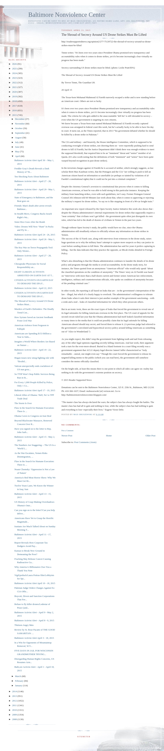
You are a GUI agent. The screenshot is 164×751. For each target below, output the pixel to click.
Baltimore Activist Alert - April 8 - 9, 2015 (34, 620)
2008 (14, 719)
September (20, 133)
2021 (14, 87)
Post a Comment (67, 431)
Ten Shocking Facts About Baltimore (31, 176)
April (18, 156)
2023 (14, 78)
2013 (14, 696)
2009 (14, 714)
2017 (14, 105)
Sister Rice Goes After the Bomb (29, 222)
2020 (14, 91)
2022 (14, 82)
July (17, 142)
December (20, 119)
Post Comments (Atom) (85, 442)
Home (109, 435)
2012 (14, 700)
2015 (14, 115)
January (19, 685)
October (19, 128)
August (18, 137)
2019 (14, 96)
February (19, 680)
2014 (14, 691)
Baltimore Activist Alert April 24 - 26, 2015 (34, 234)
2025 (14, 68)
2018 (14, 101)
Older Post (150, 435)
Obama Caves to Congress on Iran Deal (32, 416)
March (18, 676)
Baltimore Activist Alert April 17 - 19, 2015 (34, 390)
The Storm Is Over (23, 403)
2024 (14, 73)
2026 (14, 64)
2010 (14, 710)
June (17, 147)
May (17, 151)
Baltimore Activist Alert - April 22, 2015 (33, 288)
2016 (14, 110)
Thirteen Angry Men (23, 625)
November (20, 123)
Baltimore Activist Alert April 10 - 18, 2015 (34, 583)
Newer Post (66, 435)
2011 (14, 705)
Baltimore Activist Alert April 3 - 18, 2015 (34, 638)
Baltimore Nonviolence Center (66, 14)
